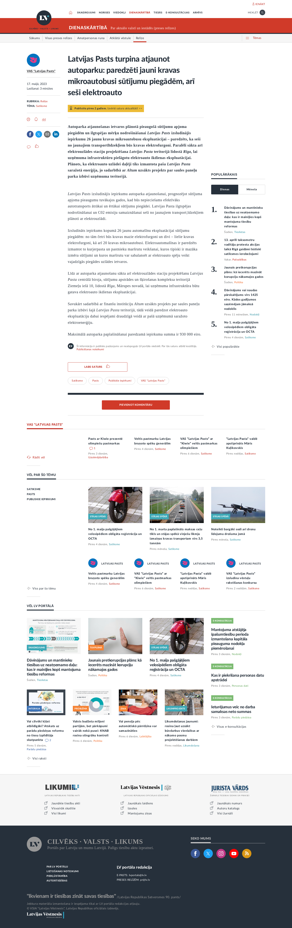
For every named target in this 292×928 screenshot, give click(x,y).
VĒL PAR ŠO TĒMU (41, 474)
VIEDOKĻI (119, 13)
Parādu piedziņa (36, 749)
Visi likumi (58, 813)
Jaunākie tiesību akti (65, 803)
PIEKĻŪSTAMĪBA (57, 876)
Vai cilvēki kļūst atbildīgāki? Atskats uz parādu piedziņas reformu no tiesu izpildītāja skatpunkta (45, 731)
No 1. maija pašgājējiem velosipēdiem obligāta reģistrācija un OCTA (241, 327)
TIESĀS (158, 13)
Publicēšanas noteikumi (90, 349)
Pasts (95, 380)
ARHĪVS (198, 13)
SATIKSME (34, 489)
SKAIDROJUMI (86, 13)
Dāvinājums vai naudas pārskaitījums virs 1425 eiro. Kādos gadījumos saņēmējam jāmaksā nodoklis (241, 299)
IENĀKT (260, 4)
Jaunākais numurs (229, 803)
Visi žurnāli (225, 813)
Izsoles (132, 808)
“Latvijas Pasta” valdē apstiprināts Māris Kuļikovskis (241, 443)
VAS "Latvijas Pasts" (41, 71)
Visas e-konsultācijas (231, 726)
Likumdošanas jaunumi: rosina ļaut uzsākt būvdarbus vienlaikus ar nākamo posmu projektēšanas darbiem (182, 731)
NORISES (104, 13)
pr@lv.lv (145, 880)
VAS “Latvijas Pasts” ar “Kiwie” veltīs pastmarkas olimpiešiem (199, 443)
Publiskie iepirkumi (120, 380)
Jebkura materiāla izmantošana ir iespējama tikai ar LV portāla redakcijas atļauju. (83, 903)
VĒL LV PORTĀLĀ (40, 606)
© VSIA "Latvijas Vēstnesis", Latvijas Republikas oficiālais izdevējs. (73, 908)
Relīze (43, 101)
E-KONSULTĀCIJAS (178, 13)
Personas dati (240, 686)
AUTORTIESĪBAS (57, 881)
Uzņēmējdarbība (98, 457)
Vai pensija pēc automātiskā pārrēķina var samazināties (138, 726)
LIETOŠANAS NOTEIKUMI (63, 871)
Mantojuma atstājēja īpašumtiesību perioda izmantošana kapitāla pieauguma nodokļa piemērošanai (230, 639)
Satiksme (41, 106)
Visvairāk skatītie (63, 808)
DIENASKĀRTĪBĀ (139, 13)
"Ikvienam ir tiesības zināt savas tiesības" (71, 896)
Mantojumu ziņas (140, 813)
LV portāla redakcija (134, 867)
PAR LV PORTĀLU (57, 867)
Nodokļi (254, 314)
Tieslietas (239, 232)
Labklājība (145, 736)
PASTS (31, 494)
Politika (238, 282)
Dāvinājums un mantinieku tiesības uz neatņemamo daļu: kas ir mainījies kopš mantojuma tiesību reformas (243, 217)
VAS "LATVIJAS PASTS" (45, 424)
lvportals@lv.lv (138, 875)
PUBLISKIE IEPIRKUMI (41, 499)
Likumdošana (191, 745)
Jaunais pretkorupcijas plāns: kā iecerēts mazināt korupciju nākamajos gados (244, 272)
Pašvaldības (239, 259)
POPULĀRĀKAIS (224, 174)
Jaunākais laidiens (140, 803)
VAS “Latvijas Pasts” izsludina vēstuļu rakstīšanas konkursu (241, 578)
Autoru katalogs (228, 808)
